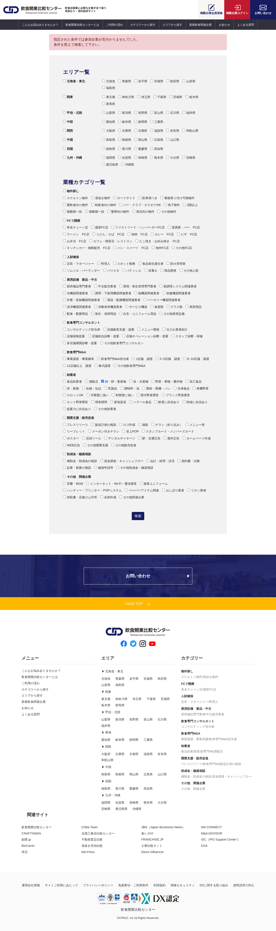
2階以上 (190, 205)
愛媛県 (140, 148)
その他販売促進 (123, 445)
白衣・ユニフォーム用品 (137, 313)
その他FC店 (182, 248)
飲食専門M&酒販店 (210, 751)
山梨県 (108, 112)
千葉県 (159, 97)
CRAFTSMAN (31, 833)
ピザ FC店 (187, 234)
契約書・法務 (189, 461)
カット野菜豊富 (75, 402)
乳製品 (110, 388)
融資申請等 (103, 467)
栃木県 (191, 97)
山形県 (188, 81)
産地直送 (118, 402)
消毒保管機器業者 (108, 307)
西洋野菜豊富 (148, 395)
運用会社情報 (31, 885)
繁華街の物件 (118, 211)
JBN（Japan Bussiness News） (163, 827)
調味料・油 (129, 388)
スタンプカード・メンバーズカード (168, 431)
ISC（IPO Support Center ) (219, 839)
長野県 (140, 112)
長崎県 (140, 157)
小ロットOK (73, 395)
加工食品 (194, 381)
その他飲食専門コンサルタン (121, 343)
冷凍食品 (182, 388)
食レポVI (147, 833)
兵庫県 (124, 130)
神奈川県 (126, 97)
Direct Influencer (152, 852)
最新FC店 (99, 227)
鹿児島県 (110, 164)
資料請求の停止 (243, 885)
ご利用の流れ (114, 24)
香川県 (124, 148)
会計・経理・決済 (160, 461)
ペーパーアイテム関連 (142, 490)
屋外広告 (171, 438)
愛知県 (108, 122)
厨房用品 (194, 307)
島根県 (124, 139)
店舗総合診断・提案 (103, 336)
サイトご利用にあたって (61, 885)
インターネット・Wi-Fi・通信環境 (111, 483)
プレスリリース (75, 424)
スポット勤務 (124, 263)
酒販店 (91, 381)
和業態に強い (123, 395)
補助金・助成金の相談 (80, 461)
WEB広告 (71, 445)
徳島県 (108, 148)
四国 (68, 148)
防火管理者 (175, 263)
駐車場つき (147, 198)
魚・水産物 (138, 381)
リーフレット (74, 431)
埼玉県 (143, 97)
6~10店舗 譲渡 (196, 359)
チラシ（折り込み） (166, 424)
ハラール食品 (140, 402)
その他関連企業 (131, 497)
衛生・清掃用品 (103, 313)
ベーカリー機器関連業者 (161, 300)
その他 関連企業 (77, 476)
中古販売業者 (105, 286)
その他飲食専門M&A (129, 365)
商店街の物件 (143, 211)
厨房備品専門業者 (77, 286)
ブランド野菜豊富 (176, 395)
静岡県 (140, 122)
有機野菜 (201, 388)
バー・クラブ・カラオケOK (140, 205)
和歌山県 (190, 130)
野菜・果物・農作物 (166, 381)
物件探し (71, 191)
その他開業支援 (95, 445)
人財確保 (71, 257)
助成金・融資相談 (77, 454)
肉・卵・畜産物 (113, 381)
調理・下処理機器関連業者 (111, 293)
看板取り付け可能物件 (177, 198)
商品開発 (168, 270)
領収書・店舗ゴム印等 (80, 497)
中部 (68, 122)
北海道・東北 (74, 81)
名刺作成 (108, 497)
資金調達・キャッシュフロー (121, 461)
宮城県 (156, 81)
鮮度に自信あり (166, 402)
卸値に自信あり (195, 402)
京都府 (140, 130)
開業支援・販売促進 (78, 418)
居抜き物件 (100, 198)
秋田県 (172, 81)
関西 (68, 130)
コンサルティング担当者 (81, 329)
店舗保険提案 (74, 336)
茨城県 (175, 97)
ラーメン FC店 (76, 234)
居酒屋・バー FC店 (184, 227)
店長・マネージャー (78, 263)
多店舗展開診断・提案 (80, 343)
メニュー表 (195, 424)
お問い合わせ (263, 9)
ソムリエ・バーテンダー (81, 270)
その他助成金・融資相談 (134, 467)
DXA (204, 845)
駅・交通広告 (149, 438)
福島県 (108, 88)
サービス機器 (136, 307)
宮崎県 (188, 157)
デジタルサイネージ (119, 438)
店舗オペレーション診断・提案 (145, 336)
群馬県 (108, 104)
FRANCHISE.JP (152, 839)
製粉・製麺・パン (156, 388)
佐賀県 (124, 157)
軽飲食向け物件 (103, 205)
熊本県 (156, 157)
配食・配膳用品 (75, 313)
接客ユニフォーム (154, 483)
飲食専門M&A (74, 352)
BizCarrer (28, 845)
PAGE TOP (138, 604)
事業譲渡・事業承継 (194, 739)
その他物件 (166, 211)
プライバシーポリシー (98, 885)
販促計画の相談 (103, 424)
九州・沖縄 (72, 157)
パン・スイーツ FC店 (131, 248)
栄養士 (150, 270)
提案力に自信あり (77, 409)
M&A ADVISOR (211, 833)
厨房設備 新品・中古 (80, 279)
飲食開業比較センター (37, 827)
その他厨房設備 (172, 313)
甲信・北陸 (72, 112)
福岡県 (108, 157)
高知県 (156, 148)
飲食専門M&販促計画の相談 (222, 764)
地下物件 (172, 205)
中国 (68, 139)
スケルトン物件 (75, 198)
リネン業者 (196, 490)
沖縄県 (127, 164)
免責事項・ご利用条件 (133, 885)
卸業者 (69, 375)
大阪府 (108, 130)
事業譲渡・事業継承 (78, 359)
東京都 (108, 97)
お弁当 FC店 (74, 241)
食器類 (157, 307)
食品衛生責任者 (150, 263)
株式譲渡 (103, 365)
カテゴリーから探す (142, 24)
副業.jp (26, 839)
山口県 (172, 139)
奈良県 (172, 130)
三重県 (156, 122)
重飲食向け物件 (75, 205)
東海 (106, 732)
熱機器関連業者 (146, 293)
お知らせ (224, 24)
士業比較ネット (151, 845)
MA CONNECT (211, 827)
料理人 (103, 263)
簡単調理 (99, 402)
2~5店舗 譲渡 (168, 359)
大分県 (172, 157)
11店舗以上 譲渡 (77, 365)
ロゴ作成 (127, 424)
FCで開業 (71, 220)
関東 (68, 97)
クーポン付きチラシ (103, 431)
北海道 (108, 81)
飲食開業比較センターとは (82, 24)
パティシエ (131, 270)
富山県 (156, 112)
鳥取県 (108, 139)
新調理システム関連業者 (178, 286)
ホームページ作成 (197, 438)
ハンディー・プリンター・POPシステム (92, 490)
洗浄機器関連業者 (77, 307)
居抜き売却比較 (92, 845)
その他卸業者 (105, 409)
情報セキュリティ (183, 885)
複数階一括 (72, 211)
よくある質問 (245, 24)
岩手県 (140, 81)
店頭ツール (91, 438)
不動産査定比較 (92, 839)
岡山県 (140, 139)
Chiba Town (90, 827)
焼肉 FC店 (138, 234)
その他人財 (189, 270)
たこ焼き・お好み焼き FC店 (157, 241)
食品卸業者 (72, 381)
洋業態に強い (98, 395)
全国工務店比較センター (98, 833)
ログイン (237, 9)
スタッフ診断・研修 (187, 336)
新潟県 (124, 112)
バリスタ (111, 270)
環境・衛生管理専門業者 (137, 286)
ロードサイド (124, 198)
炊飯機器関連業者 (177, 293)
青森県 (124, 81)
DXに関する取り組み (214, 885)
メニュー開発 (148, 329)
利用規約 (160, 885)
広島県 (156, 139)
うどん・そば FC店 (108, 234)
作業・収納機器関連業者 (81, 300)
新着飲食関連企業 (200, 24)
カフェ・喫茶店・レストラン (110, 241)
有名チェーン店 (75, 227)
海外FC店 (160, 248)
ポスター (71, 438)
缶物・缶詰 (91, 388)
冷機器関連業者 (75, 293)
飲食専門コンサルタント (81, 322)
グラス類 (174, 307)
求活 (25, 852)
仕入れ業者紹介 (175, 329)
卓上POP (130, 431)
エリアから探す (172, 24)
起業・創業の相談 (77, 467)
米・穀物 (71, 388)
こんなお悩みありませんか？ (40, 24)
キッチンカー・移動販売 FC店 (86, 248)
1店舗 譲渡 (142, 359)
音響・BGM (73, 483)
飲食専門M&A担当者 (113, 359)
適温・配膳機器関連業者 (121, 300)
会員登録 (211, 9)
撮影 (143, 424)
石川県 (172, 112)
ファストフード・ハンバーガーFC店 (138, 227)
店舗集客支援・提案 (118, 329)
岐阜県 (124, 122)
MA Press (88, 852)
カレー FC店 (162, 234)
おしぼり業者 (173, 490)
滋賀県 (156, 130)
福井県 (188, 112)
